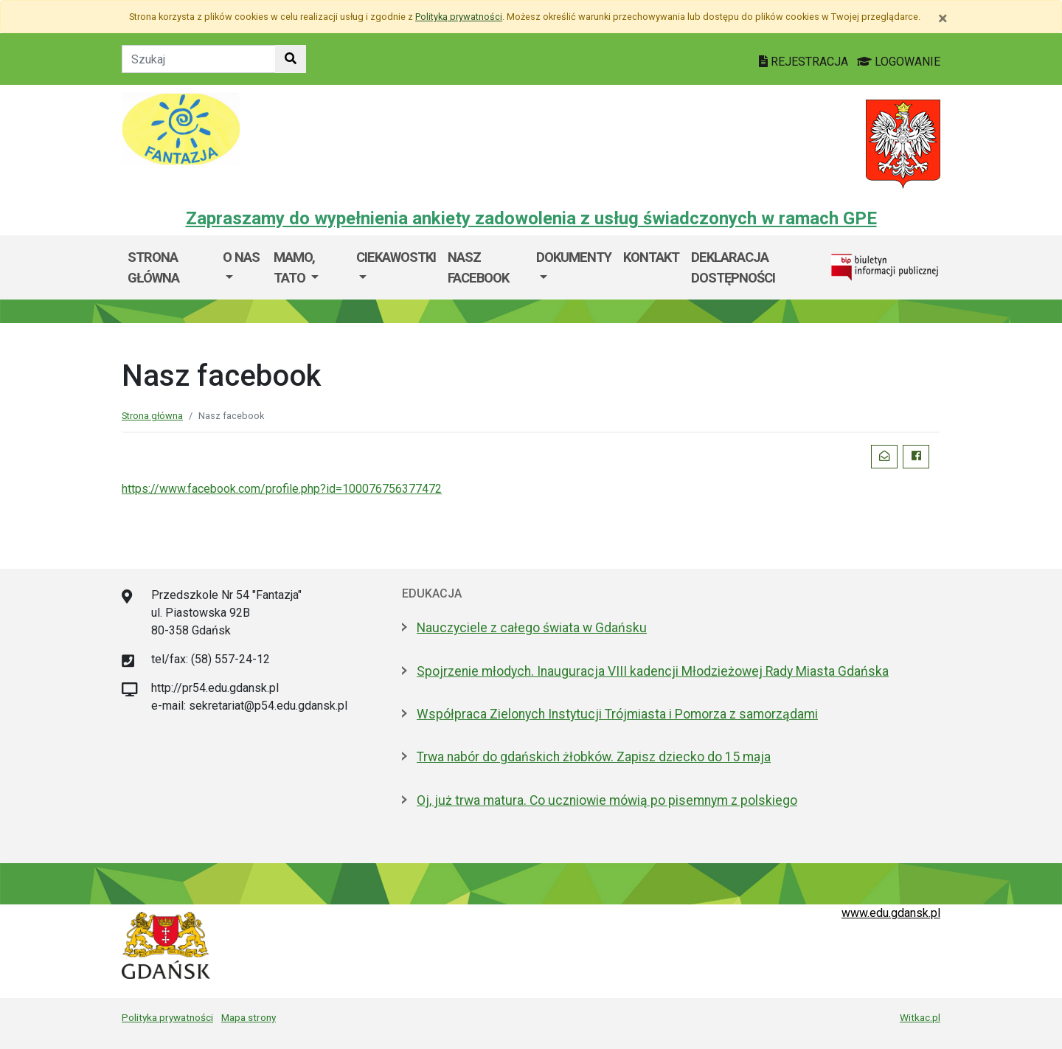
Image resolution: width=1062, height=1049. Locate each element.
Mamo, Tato (294, 267)
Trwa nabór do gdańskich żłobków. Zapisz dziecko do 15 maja (594, 756)
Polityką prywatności (458, 16)
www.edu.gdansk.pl (890, 913)
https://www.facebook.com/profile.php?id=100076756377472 (282, 489)
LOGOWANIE (898, 62)
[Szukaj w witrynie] (290, 59)
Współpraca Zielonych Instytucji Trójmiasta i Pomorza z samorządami (617, 714)
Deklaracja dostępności (733, 267)
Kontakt (651, 257)
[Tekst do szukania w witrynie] (199, 59)
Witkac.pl (920, 1017)
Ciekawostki (396, 257)
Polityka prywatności (167, 1017)
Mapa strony (248, 1017)
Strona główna (153, 267)
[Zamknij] (943, 18)
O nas (241, 257)
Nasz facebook (478, 267)
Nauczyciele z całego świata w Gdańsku (532, 627)
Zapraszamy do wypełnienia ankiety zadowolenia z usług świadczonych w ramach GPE (531, 218)
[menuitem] (242, 267)
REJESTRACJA (805, 62)
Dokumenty (573, 257)
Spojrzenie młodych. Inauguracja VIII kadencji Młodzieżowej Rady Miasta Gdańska (653, 671)
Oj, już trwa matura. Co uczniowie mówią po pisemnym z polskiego (607, 800)
